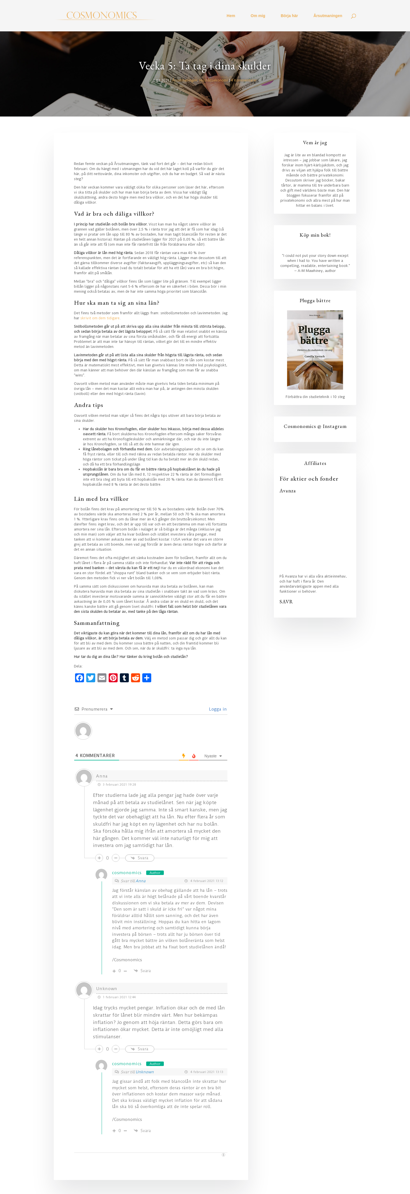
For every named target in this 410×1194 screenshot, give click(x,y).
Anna (141, 881)
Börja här (289, 16)
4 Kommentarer (244, 80)
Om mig (258, 16)
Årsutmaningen (327, 16)
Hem (231, 16)
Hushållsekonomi (213, 80)
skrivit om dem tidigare (100, 318)
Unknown (145, 1072)
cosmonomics (127, 872)
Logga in (217, 709)
